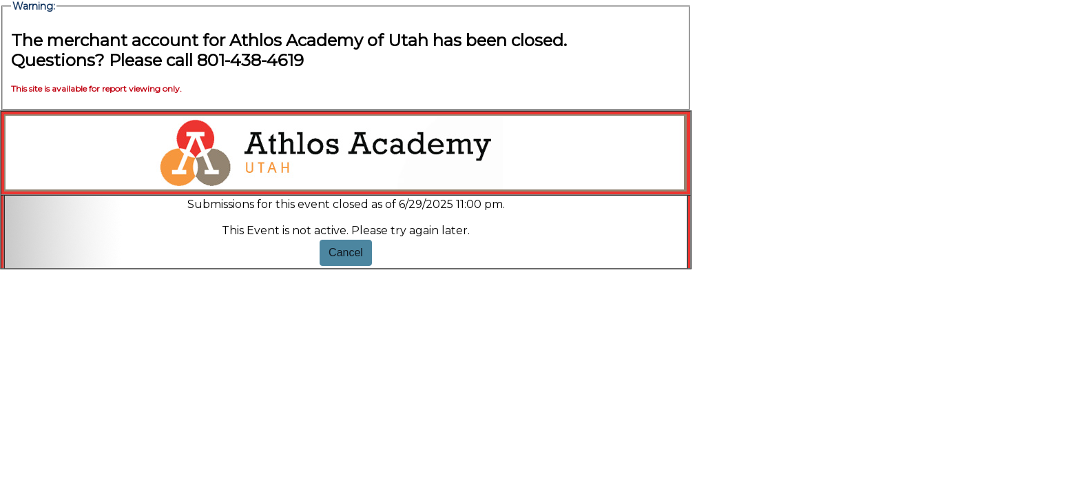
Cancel (346, 252)
